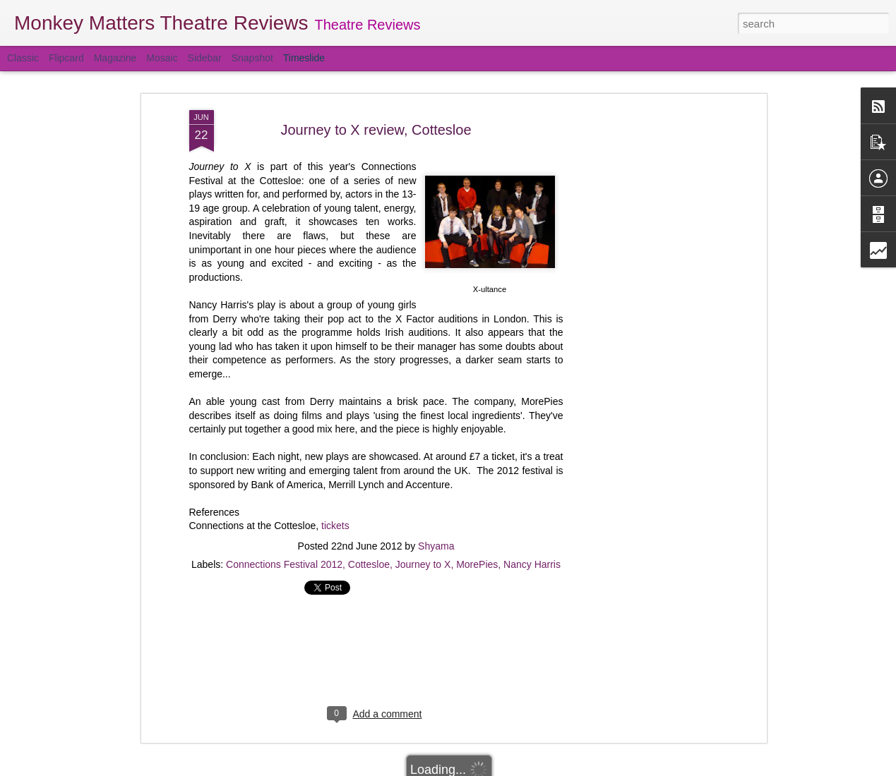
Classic (23, 57)
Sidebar (205, 57)
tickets (335, 521)
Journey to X (423, 560)
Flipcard (66, 57)
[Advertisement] (641, 328)
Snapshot (252, 57)
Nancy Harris (532, 560)
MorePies (477, 560)
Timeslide (304, 57)
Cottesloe (369, 560)
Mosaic (161, 57)
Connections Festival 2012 (284, 560)
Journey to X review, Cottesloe (375, 125)
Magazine (115, 57)
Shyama (436, 541)
